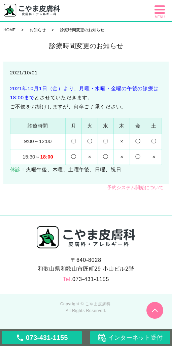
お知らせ (38, 30)
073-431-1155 (90, 279)
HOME (9, 30)
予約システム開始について (135, 187)
